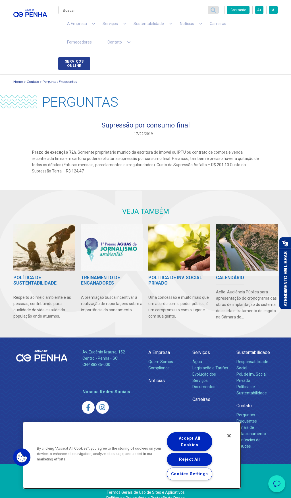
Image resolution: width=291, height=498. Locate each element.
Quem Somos (160, 347)
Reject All (189, 459)
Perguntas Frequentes (60, 67)
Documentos (203, 372)
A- (273, 10)
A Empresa (159, 338)
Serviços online (261, 26)
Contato (33, 67)
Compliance (159, 353)
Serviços (201, 338)
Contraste (238, 10)
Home (18, 67)
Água (197, 347)
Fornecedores (221, 25)
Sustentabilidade (253, 338)
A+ (259, 10)
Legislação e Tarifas (210, 353)
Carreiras (190, 25)
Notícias (156, 366)
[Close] (229, 435)
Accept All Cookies (189, 441)
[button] (22, 457)
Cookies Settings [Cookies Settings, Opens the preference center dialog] (189, 474)
